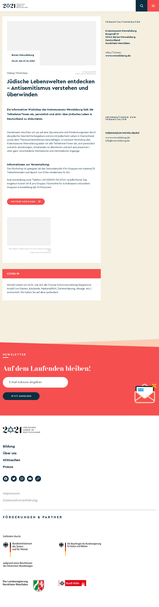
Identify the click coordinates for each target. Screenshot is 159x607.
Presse (8, 467)
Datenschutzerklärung (20, 500)
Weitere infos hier (23, 202)
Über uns (10, 453)
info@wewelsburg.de (117, 140)
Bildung (9, 446)
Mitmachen (11, 460)
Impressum (11, 493)
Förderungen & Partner (32, 517)
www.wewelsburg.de (118, 55)
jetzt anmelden (21, 396)
